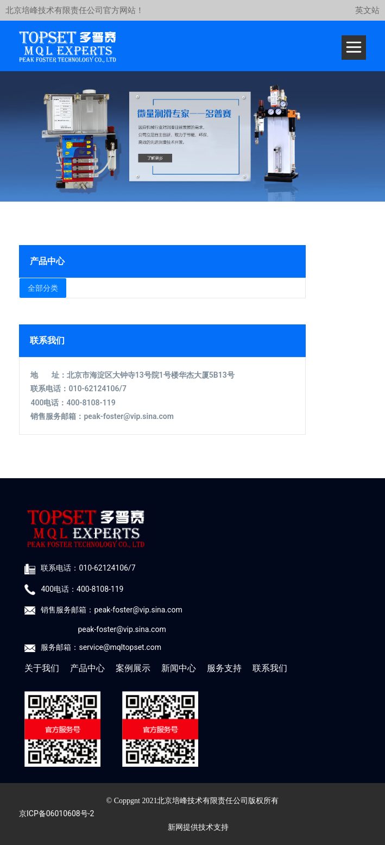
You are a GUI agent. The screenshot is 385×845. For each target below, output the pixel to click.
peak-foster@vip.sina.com (128, 416)
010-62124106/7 (97, 388)
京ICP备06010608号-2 (56, 813)
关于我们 (41, 668)
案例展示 (133, 668)
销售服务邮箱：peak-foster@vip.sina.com (111, 609)
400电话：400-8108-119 (82, 589)
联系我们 (270, 668)
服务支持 (224, 668)
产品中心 (87, 668)
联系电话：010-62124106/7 (88, 568)
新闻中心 (178, 668)
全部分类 (43, 288)
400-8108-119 (90, 402)
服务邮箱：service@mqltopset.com (101, 647)
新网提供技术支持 (198, 827)
